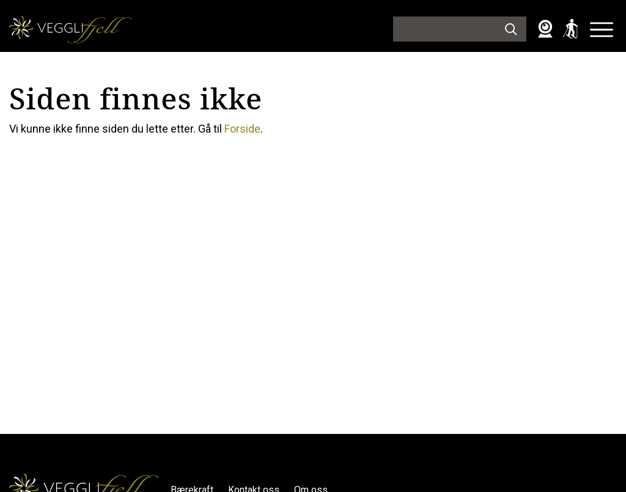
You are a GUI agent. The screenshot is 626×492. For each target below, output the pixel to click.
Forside (242, 128)
